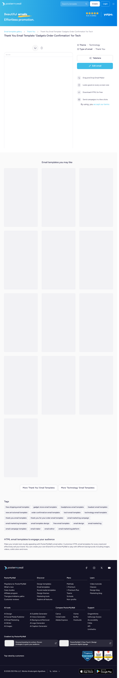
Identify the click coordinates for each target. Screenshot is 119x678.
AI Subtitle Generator (38, 614)
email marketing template (16, 523)
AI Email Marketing (11, 620)
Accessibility (93, 620)
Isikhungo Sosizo (94, 617)
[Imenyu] (113, 4)
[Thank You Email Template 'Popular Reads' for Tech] (96, 322)
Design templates (44, 584)
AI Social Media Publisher (14, 617)
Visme (76, 614)
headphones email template (72, 507)
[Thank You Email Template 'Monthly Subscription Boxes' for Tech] (58, 197)
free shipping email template (17, 507)
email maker (35, 529)
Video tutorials (96, 584)
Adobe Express (62, 620)
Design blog (95, 590)
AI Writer (7, 623)
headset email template (97, 507)
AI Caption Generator (38, 626)
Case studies (9, 590)
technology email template (96, 512)
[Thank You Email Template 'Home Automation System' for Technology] (58, 385)
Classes (93, 587)
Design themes (43, 593)
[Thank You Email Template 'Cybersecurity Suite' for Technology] (96, 385)
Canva (58, 614)
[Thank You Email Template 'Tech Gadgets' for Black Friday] (96, 260)
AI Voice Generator (38, 617)
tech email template (72, 512)
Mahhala (70, 584)
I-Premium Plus (73, 590)
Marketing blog (96, 593)
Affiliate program (11, 593)
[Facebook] (86, 567)
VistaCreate (60, 617)
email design (79, 523)
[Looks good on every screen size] (79, 85)
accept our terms (101, 104)
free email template (61, 523)
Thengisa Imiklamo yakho (14, 596)
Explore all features (44, 599)
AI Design (8, 614)
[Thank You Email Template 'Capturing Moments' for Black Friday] (21, 385)
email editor (49, 529)
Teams (69, 593)
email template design (40, 523)
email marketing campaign (78, 518)
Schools (70, 596)
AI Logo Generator (37, 623)
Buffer (76, 617)
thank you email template (16, 518)
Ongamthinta (93, 614)
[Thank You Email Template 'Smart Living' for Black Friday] (21, 322)
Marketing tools (43, 596)
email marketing (94, 523)
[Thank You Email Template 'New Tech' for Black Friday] (58, 260)
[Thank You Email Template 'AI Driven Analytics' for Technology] (58, 322)
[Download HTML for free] (79, 92)
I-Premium (71, 587)
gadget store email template (45, 507)
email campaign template (16, 529)
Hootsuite (77, 620)
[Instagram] (94, 567)
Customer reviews (11, 599)
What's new (9, 587)
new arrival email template (16, 512)
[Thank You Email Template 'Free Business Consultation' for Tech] (96, 197)
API (89, 626)
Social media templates (46, 590)
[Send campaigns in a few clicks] (79, 100)
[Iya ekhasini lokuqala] (10, 3)
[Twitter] (101, 567)
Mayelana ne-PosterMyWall (15, 584)
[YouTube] (109, 567)
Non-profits (71, 599)
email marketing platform (69, 529)
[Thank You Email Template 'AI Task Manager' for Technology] (21, 197)
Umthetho (92, 629)
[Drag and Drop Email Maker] (79, 78)
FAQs (90, 623)
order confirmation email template (46, 512)
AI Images (8, 626)
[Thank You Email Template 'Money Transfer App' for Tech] (21, 260)
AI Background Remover (40, 620)
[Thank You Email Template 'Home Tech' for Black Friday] (21, 448)
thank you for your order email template (47, 518)
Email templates (43, 587)
